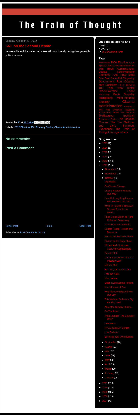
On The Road (111, 311)
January (109, 377)
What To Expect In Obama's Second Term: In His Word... (119, 209)
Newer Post (12, 226)
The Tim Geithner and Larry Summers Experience (116, 126)
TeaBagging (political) (116, 115)
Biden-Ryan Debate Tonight (119, 282)
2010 (105, 387)
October (109, 178)
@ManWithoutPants (112, 52)
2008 (105, 396)
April (107, 364)
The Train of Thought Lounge (116, 130)
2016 (105, 147)
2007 (105, 400)
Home (48, 226)
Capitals (103, 71)
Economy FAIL (108, 74)
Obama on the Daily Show (118, 241)
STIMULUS (104, 112)
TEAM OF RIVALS (123, 112)
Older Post (85, 226)
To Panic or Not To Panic (117, 224)
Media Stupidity (123, 94)
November (110, 173)
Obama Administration (67, 127)
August (109, 346)
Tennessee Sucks (107, 119)
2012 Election (22, 127)
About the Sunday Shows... (119, 307)
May (107, 360)
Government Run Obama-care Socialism (116, 83)
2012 (105, 165)
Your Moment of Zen (115, 287)
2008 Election (119, 62)
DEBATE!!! (110, 323)
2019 (105, 143)
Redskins (129, 109)
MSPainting (104, 94)
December (110, 169)
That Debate (111, 278)
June (108, 355)
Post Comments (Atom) (32, 232)
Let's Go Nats (112, 274)
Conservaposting (125, 71)
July (107, 351)
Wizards (124, 132)
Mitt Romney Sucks (42, 127)
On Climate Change (115, 186)
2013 (105, 161)
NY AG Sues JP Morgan (117, 328)
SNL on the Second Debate (119, 236)
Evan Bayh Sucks (108, 78)
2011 (105, 383)
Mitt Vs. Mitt (111, 265)
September (111, 342)
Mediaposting (106, 97)
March (108, 368)
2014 (105, 156)
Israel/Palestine (108, 91)
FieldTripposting (126, 78)
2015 (105, 152)
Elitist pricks (127, 75)
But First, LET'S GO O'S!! (118, 269)
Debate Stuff (111, 253)
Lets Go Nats (111, 332)
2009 (105, 392)
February (110, 373)
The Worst (110, 181)
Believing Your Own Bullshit (119, 336)
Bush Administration (120, 68)
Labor (130, 91)
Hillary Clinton (125, 88)
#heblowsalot (104, 63)
